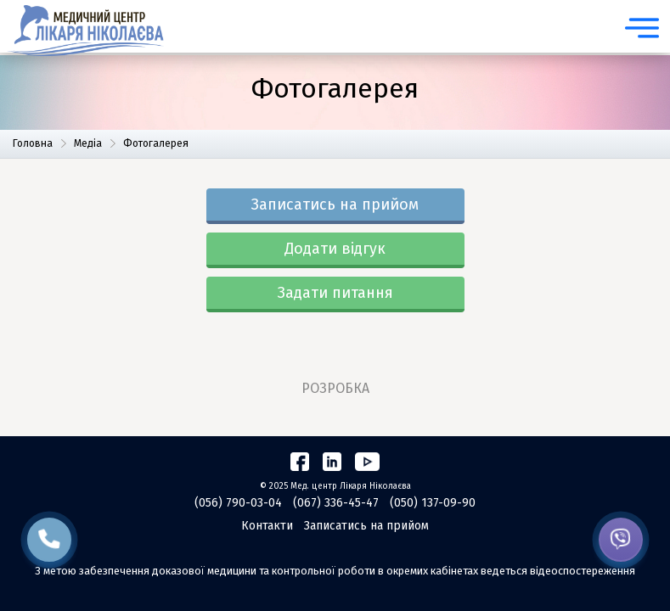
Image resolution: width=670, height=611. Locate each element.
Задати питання (335, 292)
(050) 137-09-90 (433, 503)
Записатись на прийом (335, 204)
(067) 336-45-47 (336, 503)
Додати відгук (335, 248)
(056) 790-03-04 (238, 503)
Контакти (267, 526)
